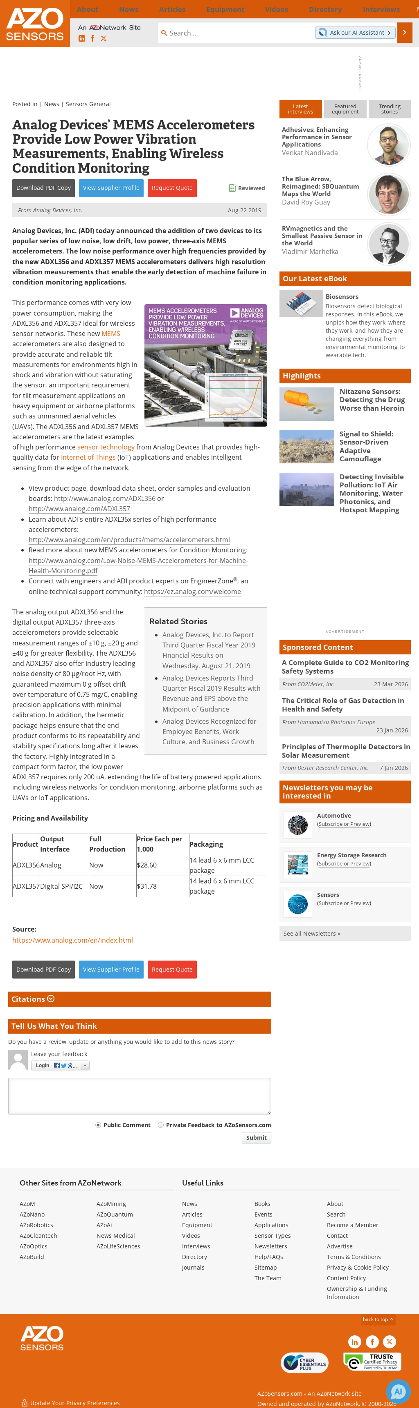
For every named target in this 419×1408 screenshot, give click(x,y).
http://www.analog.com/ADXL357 (79, 508)
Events (264, 1214)
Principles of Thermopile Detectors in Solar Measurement (340, 741)
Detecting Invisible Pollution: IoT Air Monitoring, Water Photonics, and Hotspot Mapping (369, 490)
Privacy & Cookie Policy (358, 1267)
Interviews (196, 1246)
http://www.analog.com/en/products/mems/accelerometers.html (129, 539)
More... (399, 9)
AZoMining (111, 1204)
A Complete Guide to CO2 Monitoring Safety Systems (339, 661)
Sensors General (88, 104)
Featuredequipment (345, 108)
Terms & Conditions (354, 1257)
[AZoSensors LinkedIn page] (82, 38)
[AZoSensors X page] (103, 38)
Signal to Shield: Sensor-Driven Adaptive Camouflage (373, 440)
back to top (378, 1319)
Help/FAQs (269, 1257)
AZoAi (104, 1225)
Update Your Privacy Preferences (70, 1397)
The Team (268, 1278)
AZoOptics (33, 1246)
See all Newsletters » (312, 922)
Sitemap (266, 1267)
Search (336, 1214)
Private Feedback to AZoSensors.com (218, 1125)
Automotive (334, 804)
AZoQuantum (115, 1214)
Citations (32, 999)
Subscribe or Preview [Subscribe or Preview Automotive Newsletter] (344, 812)
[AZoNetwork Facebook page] (92, 38)
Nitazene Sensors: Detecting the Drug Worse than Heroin (369, 398)
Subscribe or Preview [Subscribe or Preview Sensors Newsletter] (344, 892)
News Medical (116, 1235)
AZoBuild (32, 1257)
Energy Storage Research (352, 844)
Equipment (197, 1225)
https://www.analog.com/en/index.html (72, 940)
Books (262, 1204)
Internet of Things (88, 457)
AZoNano (32, 1214)
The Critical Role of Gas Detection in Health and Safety (338, 697)
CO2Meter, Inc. (316, 677)
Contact (337, 1235)
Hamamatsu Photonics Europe (336, 712)
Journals (193, 1267)
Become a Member (352, 1225)
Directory (194, 1257)
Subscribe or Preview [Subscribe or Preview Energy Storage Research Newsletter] (344, 852)
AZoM (27, 1204)
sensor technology (106, 447)
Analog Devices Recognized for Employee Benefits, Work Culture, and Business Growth (209, 732)
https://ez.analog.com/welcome (192, 591)
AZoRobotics (36, 1225)
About (335, 1204)
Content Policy (346, 1278)
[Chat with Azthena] (398, 1391)
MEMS (110, 333)
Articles (192, 1214)
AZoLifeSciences (118, 1246)
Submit (256, 1137)
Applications (271, 1225)
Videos (191, 1235)
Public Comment (127, 1125)
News (51, 104)
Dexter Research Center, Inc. (333, 757)
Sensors (328, 884)
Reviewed (251, 188)
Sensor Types (273, 1235)
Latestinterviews (300, 108)
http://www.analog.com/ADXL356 (104, 498)
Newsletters (271, 1246)
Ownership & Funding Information (357, 1293)
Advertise (340, 1246)
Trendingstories (390, 108)
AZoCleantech (38, 1235)
